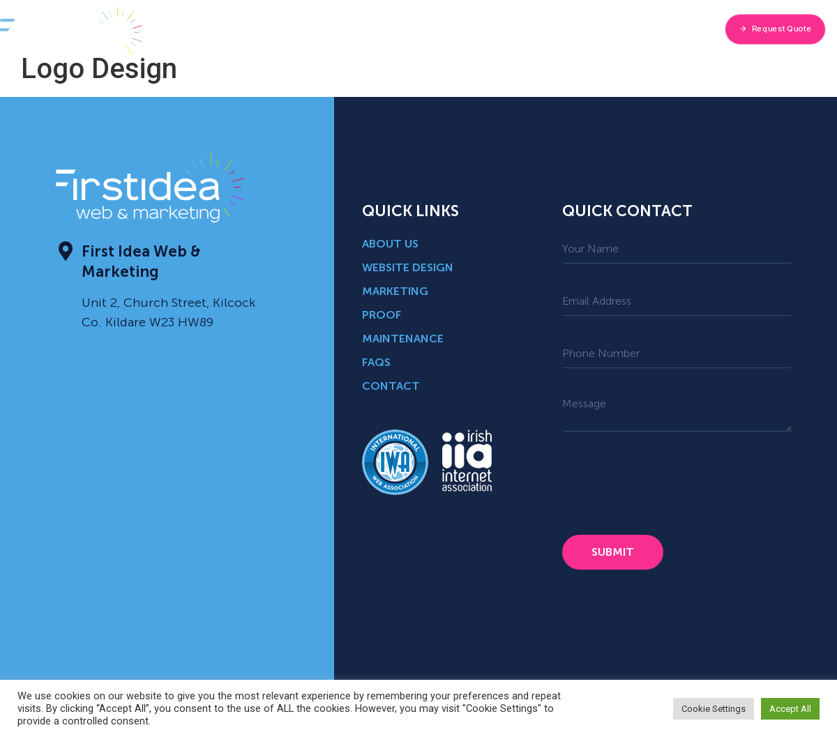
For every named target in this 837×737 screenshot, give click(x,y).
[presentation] (668, 483)
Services (353, 29)
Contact (641, 29)
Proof (533, 29)
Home (235, 29)
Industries (426, 29)
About (288, 29)
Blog (484, 29)
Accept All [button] (790, 709)
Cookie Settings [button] (713, 709)
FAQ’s (585, 29)
